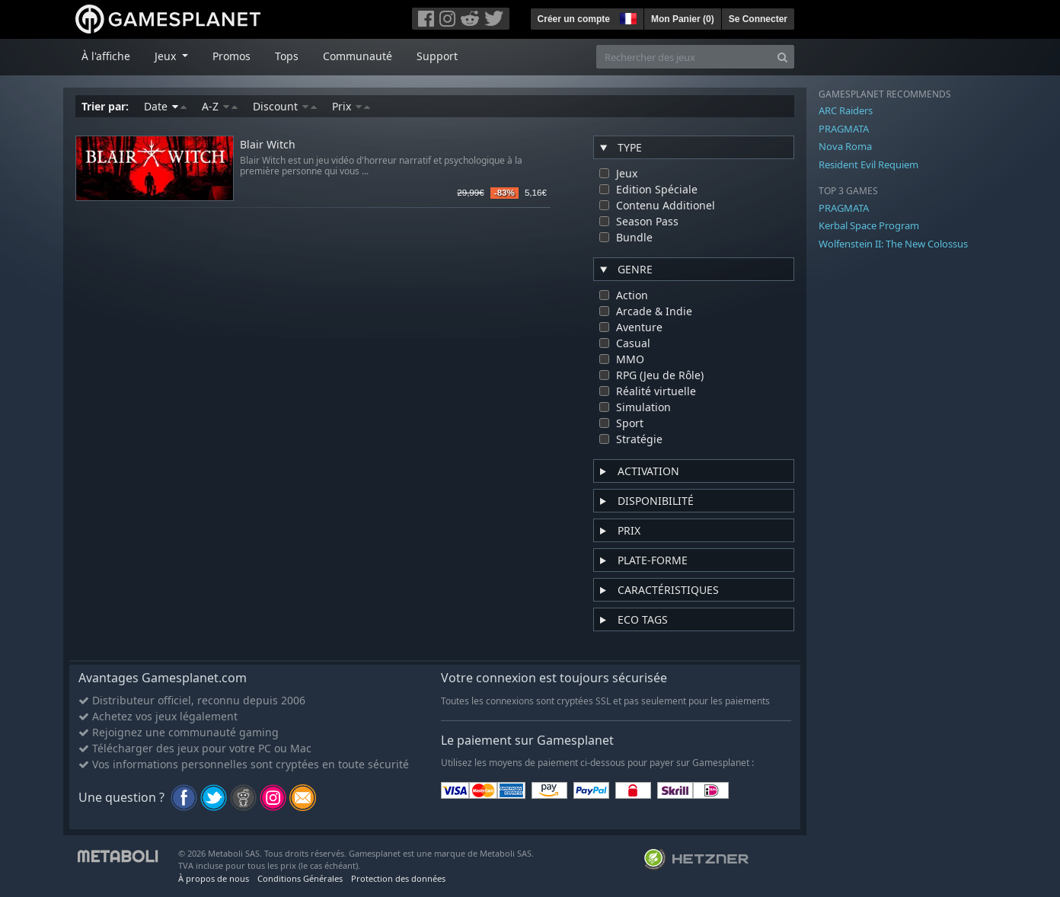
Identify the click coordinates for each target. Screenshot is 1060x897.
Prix (351, 106)
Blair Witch (267, 145)
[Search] (782, 57)
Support (437, 56)
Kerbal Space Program (869, 225)
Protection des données (398, 878)
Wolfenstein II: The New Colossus (893, 244)
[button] (627, 16)
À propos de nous (213, 878)
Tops (287, 56)
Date (165, 106)
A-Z (220, 106)
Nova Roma (845, 146)
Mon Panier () (682, 19)
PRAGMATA (844, 129)
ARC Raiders (846, 110)
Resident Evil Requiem (868, 164)
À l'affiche (105, 56)
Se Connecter (758, 19)
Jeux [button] (167, 56)
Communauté (357, 56)
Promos (231, 56)
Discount (285, 106)
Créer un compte (574, 19)
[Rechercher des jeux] (683, 57)
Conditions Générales (300, 878)
